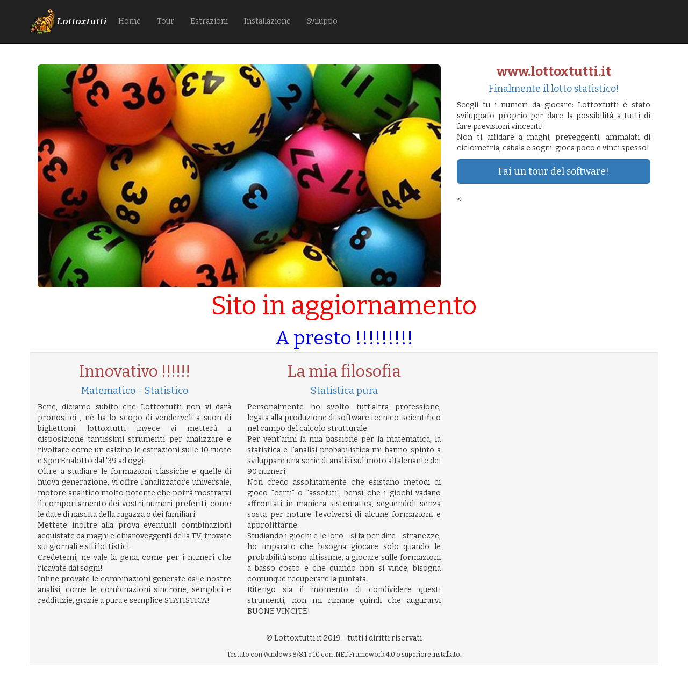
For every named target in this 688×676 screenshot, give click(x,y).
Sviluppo (322, 21)
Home (129, 21)
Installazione (267, 21)
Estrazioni (209, 21)
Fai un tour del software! (553, 171)
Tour (165, 21)
